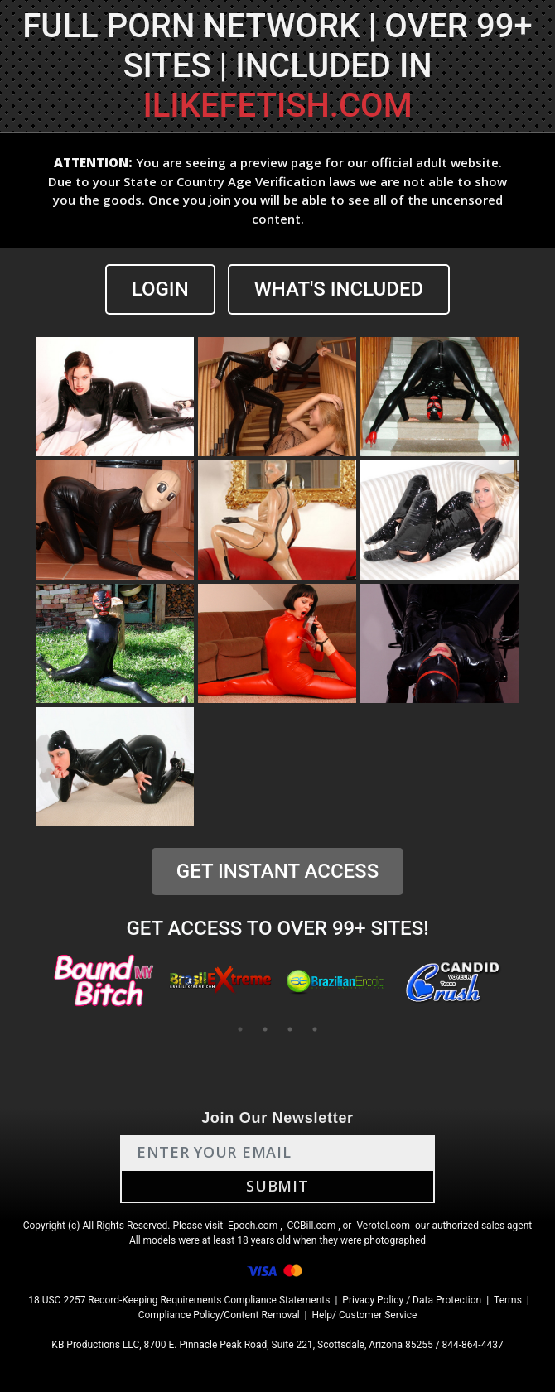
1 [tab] (240, 1029)
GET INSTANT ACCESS (277, 871)
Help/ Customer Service (364, 1315)
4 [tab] (314, 1029)
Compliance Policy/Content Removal (219, 1315)
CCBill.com (311, 1225)
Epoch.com (253, 1225)
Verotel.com (383, 1225)
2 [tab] (265, 1029)
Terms (508, 1300)
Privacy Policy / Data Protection (411, 1300)
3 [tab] (290, 1029)
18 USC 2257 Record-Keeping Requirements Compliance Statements (179, 1300)
